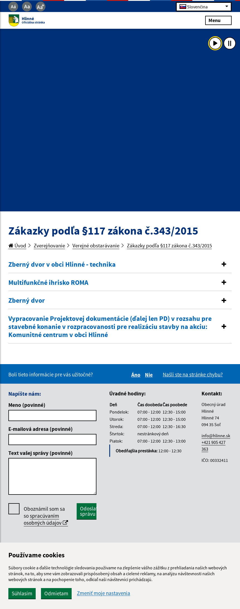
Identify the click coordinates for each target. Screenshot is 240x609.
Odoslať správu (88, 511)
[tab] (120, 264)
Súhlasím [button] (22, 593)
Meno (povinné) (26, 405)
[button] (120, 265)
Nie (149, 374)
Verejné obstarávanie (95, 245)
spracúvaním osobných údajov (46, 519)
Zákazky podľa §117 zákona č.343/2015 (169, 245)
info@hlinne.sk (216, 435)
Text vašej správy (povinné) (40, 453)
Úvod (17, 245)
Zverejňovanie (49, 245)
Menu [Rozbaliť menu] (218, 20)
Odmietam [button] (56, 593)
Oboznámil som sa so (46, 515)
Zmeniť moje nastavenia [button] (103, 593)
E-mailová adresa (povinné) (40, 429)
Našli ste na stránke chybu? (193, 374)
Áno (136, 374)
